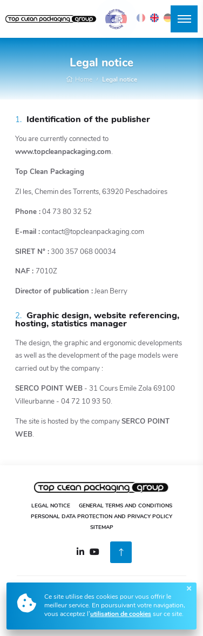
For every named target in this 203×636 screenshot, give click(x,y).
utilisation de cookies (120, 614)
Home (79, 80)
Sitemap (101, 528)
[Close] (189, 588)
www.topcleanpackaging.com (63, 152)
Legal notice (119, 80)
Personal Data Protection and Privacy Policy (101, 517)
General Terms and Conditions (125, 506)
